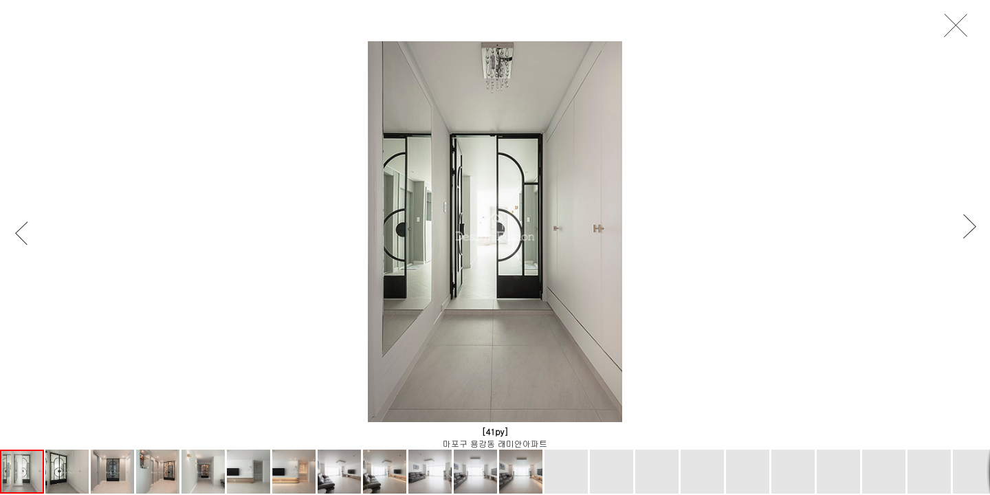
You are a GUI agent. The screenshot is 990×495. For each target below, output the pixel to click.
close (959, 26)
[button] (28, 233)
